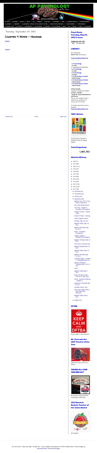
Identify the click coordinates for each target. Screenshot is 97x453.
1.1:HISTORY (47, 21)
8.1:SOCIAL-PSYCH (9, 26)
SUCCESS (22, 21)
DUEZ (80, 26)
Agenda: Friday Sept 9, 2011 (81, 271)
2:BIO (63, 21)
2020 (74, 166)
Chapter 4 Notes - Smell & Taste (82, 212)
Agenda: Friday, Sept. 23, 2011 (81, 224)
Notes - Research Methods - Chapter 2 (82, 280)
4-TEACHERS (87, 26)
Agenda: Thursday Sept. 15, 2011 (81, 255)
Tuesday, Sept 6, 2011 (81, 287)
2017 (74, 174)
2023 (74, 161)
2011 (74, 189)
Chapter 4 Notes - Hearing (82, 216)
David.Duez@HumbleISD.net (79, 58)
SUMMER (39, 21)
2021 (74, 164)
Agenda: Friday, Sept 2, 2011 (81, 296)
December (78, 191)
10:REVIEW (47, 26)
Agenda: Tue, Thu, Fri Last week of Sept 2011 (82, 202)
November (78, 194)
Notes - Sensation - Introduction (80, 232)
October (77, 196)
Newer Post (9, 116)
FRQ (33, 21)
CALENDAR (15, 21)
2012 (74, 186)
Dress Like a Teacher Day (82, 244)
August (77, 300)
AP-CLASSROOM (56, 26)
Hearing (7, 41)
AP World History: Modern (80, 76)
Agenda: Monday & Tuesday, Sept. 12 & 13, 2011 (82, 264)
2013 (74, 184)
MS (69, 26)
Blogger (57, 448)
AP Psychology (76, 64)
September (78, 199)
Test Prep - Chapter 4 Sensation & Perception (82, 208)
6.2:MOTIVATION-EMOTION (56, 24)
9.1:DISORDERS (28, 26)
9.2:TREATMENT (38, 26)
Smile (76, 268)
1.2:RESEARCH (55, 21)
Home (36, 116)
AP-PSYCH (7, 21)
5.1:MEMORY (16, 24)
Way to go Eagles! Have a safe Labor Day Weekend (82, 291)
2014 (74, 181)
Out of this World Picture (81, 205)
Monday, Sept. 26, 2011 (81, 221)
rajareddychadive (42, 448)
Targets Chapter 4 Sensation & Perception (82, 236)
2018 (74, 171)
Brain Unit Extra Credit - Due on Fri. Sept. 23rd (81, 275)
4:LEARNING (8, 24)
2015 (74, 179)
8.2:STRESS (19, 26)
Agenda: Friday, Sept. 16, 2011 (81, 251)
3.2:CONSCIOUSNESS (84, 21)
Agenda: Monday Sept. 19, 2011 (82, 247)
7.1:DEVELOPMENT (70, 24)
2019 (74, 169)
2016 (74, 176)
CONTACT (74, 26)
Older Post (63, 116)
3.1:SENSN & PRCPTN (71, 21)
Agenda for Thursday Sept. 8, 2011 (82, 284)
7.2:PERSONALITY (81, 24)
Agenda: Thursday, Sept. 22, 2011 (81, 228)
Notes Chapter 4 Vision (81, 218)
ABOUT (64, 26)
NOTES (28, 21)
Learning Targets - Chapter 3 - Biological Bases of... (82, 259)
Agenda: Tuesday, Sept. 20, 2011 (82, 240)
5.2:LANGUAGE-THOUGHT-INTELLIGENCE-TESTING (35, 24)
